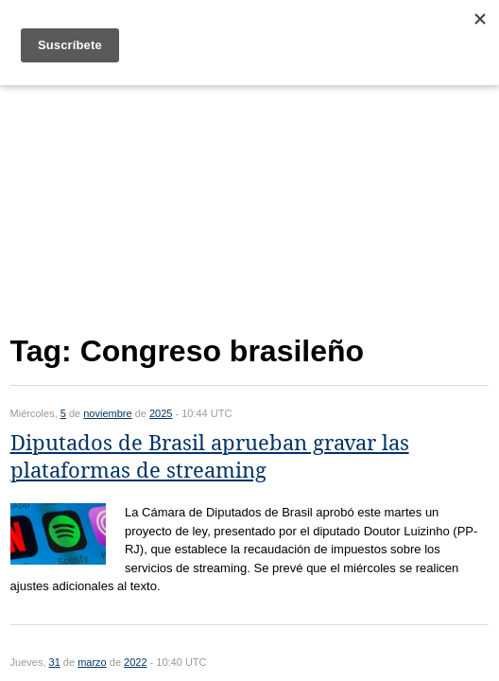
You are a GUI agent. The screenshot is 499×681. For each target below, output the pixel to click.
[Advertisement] (250, 206)
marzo (92, 662)
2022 (135, 662)
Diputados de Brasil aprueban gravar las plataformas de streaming (209, 456)
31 (54, 662)
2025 (160, 413)
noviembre (107, 413)
